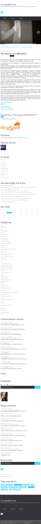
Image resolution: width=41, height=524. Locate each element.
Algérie (7, 343)
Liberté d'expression (5, 272)
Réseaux (3, 301)
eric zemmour (4, 489)
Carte (3, 373)
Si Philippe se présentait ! (12, 333)
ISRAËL (2, 415)
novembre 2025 (4, 170)
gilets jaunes (3, 250)
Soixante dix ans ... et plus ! (7, 434)
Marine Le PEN (4, 278)
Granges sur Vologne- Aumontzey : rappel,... (11, 187)
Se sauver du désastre (14, 53)
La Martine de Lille (5, 263)
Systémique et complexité (7, 305)
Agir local (3, 225)
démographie (4, 487)
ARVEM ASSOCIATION (23, 196)
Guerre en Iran (4, 444)
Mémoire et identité (10, 357)
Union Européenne (5, 312)
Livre (2, 274)
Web (2, 314)
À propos (21, 18)
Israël (2, 261)
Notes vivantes (4, 198)
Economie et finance (5, 241)
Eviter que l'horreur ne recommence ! (14, 328)
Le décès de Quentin (5, 454)
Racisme (3, 298)
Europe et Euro (4, 247)
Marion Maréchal (4, 281)
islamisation (31, 487)
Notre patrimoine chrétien (12, 323)
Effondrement (4, 245)
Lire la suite (24, 137)
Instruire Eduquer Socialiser (7, 256)
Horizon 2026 (4, 252)
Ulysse (7, 352)
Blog (2, 229)
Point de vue (3, 290)
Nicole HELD (3, 338)
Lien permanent (5, 114)
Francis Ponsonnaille (6, 102)
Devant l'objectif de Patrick (31, 194)
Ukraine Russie (4, 308)
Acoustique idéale (5, 191)
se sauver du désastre (29, 115)
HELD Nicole (3, 367)
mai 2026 (3, 159)
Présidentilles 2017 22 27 (6, 296)
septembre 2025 (4, 174)
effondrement (20, 115)
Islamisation (3, 260)
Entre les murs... (4, 189)
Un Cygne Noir (4, 310)
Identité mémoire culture (6, 254)
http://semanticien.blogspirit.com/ (7, 109)
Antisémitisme (4, 227)
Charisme (3, 185)
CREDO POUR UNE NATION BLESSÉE (9, 449)
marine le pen (18, 484)
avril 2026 (3, 161)
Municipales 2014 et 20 (6, 287)
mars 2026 (3, 163)
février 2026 (3, 165)
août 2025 (3, 175)
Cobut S (2, 348)
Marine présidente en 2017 (7, 279)
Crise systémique (4, 234)
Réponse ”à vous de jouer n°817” (8, 196)
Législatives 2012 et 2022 (6, 267)
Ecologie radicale (4, 240)
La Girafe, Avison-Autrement (29, 187)
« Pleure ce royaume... (6, 429)
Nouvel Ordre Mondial (6, 288)
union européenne (13, 487)
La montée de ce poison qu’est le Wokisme (10, 410)
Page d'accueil (23, 46)
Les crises (3, 270)
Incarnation (9, 185)
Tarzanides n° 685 (5, 201)
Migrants (3, 283)
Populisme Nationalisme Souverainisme (10, 292)
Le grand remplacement (6, 265)
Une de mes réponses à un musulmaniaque (9, 46)
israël (32, 484)
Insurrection (3, 258)
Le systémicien (8, 4)
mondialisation (4, 285)
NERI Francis (4, 107)
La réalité (8, 362)
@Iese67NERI (10, 107)
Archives (13, 18)
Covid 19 (3, 232)
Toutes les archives (5, 177)
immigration (26, 484)
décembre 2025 (4, 168)
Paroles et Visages (14, 189)
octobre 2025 (4, 172)
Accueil (4, 18)
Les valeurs (30, 46)
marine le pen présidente (7, 484)
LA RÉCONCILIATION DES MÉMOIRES (9, 424)
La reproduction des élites (7, 439)
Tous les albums (4, 151)
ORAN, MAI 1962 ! (5, 419)
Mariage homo (4, 276)
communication (4, 231)
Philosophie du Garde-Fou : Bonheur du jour (20, 198)
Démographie (4, 238)
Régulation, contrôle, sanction (7, 299)
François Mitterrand (10, 348)
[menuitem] (4, 18)
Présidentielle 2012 (5, 294)
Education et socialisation (6, 243)
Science (2, 303)
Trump (2, 307)
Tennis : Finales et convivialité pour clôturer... (11, 200)
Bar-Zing (13, 201)
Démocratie (3, 236)
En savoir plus (27, 523)
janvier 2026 (3, 166)
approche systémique (14, 489)
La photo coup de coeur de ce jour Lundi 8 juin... (12, 194)
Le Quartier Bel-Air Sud (27, 192)
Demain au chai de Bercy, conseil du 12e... (10, 192)
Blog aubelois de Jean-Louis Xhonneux (19, 191)
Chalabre (25, 200)
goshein (2, 323)
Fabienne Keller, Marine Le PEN (8, 249)
